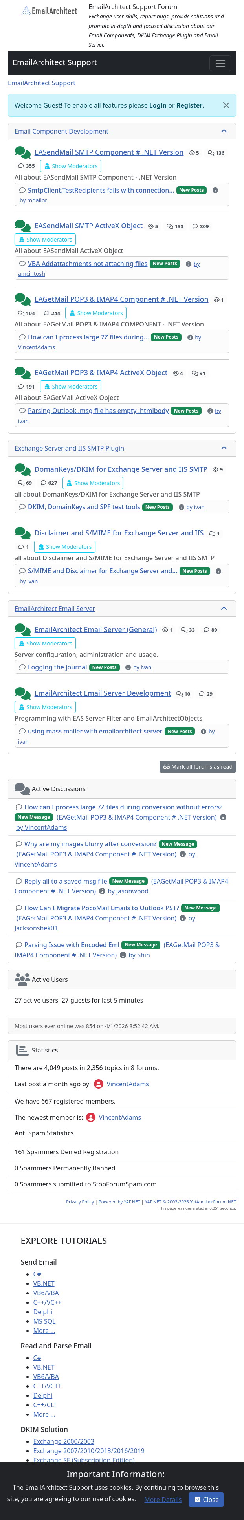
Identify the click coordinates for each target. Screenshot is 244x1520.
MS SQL (44, 1321)
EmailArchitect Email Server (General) (96, 629)
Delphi (43, 1311)
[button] (24, 153)
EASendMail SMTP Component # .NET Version (109, 152)
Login (158, 105)
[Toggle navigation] (220, 63)
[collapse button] (224, 131)
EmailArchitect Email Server (55, 608)
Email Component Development (61, 131)
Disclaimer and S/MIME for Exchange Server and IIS (119, 532)
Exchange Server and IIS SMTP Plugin (69, 448)
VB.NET (44, 1283)
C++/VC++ (47, 1302)
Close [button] (206, 1499)
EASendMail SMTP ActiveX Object (89, 225)
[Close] (226, 105)
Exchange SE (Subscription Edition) (84, 1460)
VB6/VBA (46, 1293)
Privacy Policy (80, 1202)
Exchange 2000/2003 (64, 1441)
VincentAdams (121, 1084)
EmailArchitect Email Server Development (103, 693)
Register (189, 105)
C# (37, 1274)
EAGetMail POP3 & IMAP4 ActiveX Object (101, 372)
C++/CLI (44, 1405)
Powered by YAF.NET (119, 1202)
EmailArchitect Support (55, 62)
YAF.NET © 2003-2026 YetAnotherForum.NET (190, 1202)
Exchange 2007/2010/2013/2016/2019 (89, 1451)
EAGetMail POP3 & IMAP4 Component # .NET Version (122, 299)
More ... (44, 1330)
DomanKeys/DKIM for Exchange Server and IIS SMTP (121, 468)
